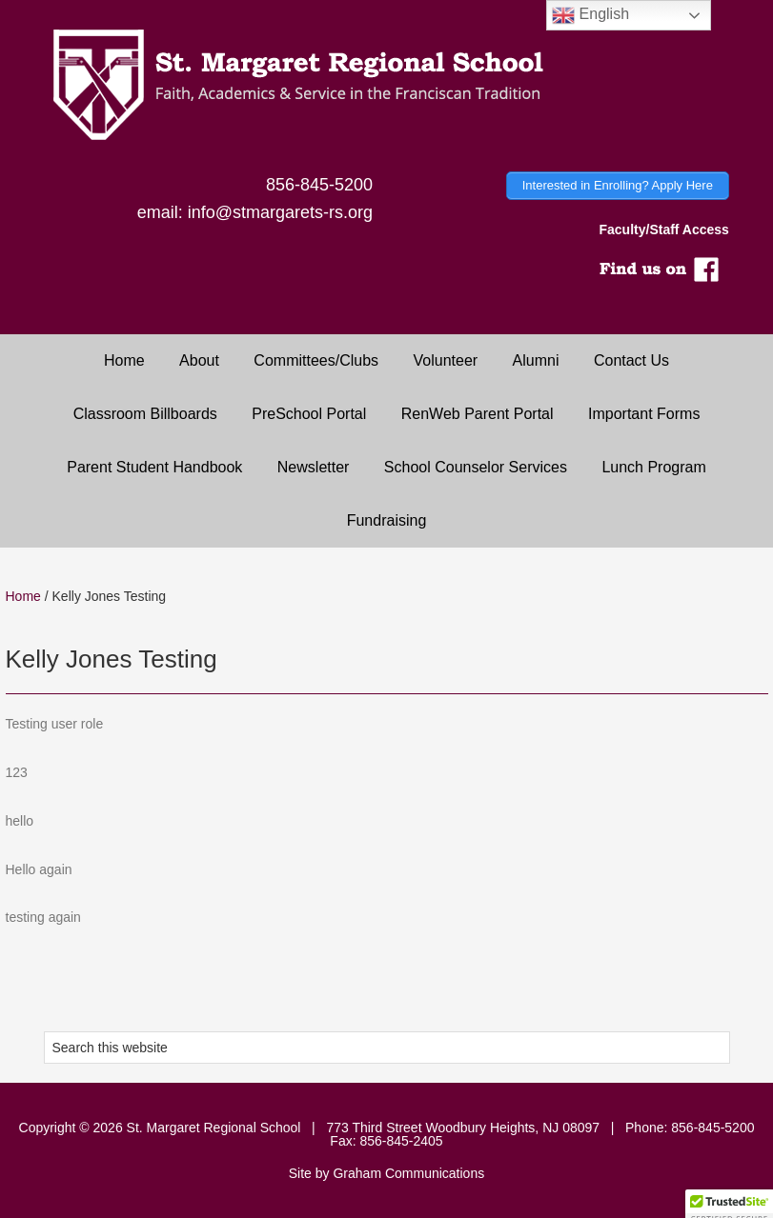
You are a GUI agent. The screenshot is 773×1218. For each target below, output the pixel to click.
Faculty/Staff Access (663, 229)
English (590, 15)
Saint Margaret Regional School (386, 86)
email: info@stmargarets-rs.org (255, 212)
